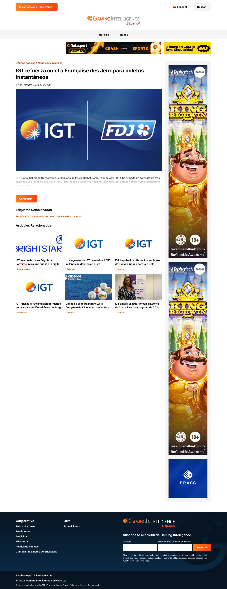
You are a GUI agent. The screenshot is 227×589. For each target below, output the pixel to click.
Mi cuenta (22, 541)
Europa (20, 216)
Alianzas (57, 63)
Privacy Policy (69, 585)
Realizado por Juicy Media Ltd (34, 575)
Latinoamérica (63, 216)
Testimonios (23, 531)
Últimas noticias (25, 63)
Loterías (77, 216)
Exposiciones (72, 526)
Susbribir (202, 547)
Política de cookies (27, 546)
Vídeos (123, 34)
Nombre (127, 541)
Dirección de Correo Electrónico (174, 541)
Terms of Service (87, 585)
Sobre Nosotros (25, 526)
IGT (27, 216)
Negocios (43, 63)
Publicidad (22, 536)
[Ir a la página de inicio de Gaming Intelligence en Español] (113, 20)
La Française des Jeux (42, 216)
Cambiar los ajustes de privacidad (36, 551)
